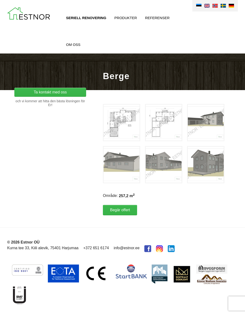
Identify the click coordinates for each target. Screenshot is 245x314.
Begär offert (120, 210)
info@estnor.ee (126, 248)
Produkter (125, 18)
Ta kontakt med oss (50, 92)
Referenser (157, 18)
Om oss (73, 45)
